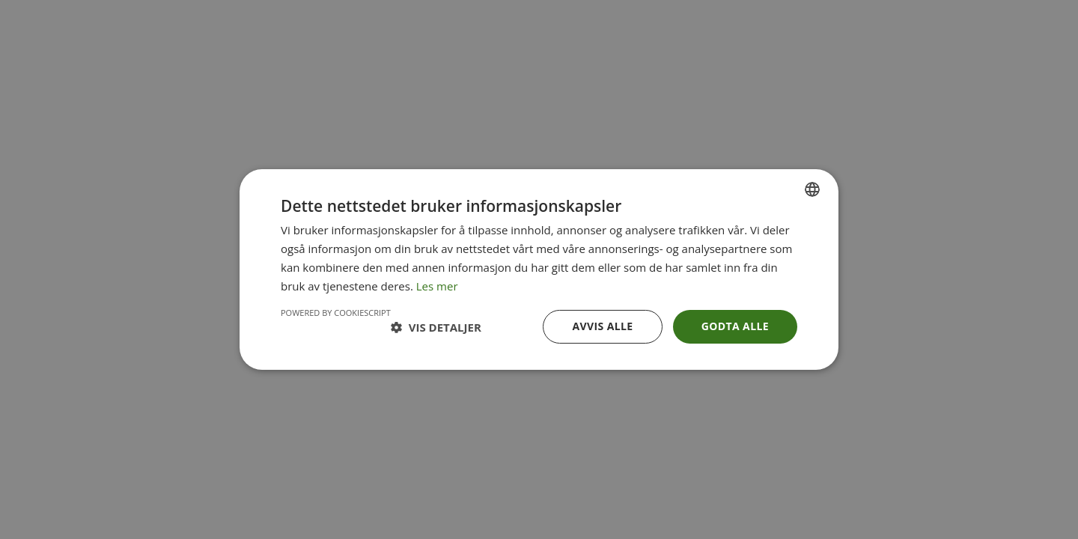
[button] (436, 327)
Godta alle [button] (735, 326)
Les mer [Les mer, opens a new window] (437, 285)
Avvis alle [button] (602, 326)
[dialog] (539, 269)
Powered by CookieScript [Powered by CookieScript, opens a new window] (336, 312)
